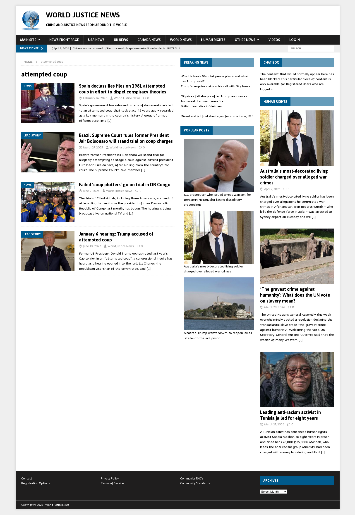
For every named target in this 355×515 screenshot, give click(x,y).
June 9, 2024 (91, 190)
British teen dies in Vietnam (201, 106)
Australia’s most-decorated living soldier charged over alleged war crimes (213, 269)
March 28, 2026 (274, 307)
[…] (109, 120)
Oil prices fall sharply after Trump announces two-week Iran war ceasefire (214, 99)
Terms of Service (112, 483)
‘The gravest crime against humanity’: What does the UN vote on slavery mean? (295, 294)
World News (181, 39)
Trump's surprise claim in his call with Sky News (215, 86)
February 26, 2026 (95, 98)
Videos (274, 39)
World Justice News (127, 98)
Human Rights (213, 39)
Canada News (149, 39)
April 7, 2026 (272, 189)
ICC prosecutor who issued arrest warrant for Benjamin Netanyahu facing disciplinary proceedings (217, 199)
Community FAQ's (191, 478)
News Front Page (64, 39)
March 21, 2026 (274, 424)
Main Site (28, 39)
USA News (96, 39)
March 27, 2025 (93, 147)
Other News (245, 39)
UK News (121, 39)
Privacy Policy (110, 478)
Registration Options (35, 483)
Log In (294, 39)
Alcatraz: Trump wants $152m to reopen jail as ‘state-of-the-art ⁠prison (218, 335)
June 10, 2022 (92, 246)
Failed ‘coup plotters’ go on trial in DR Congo (124, 184)
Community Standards (195, 483)
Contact (26, 478)
